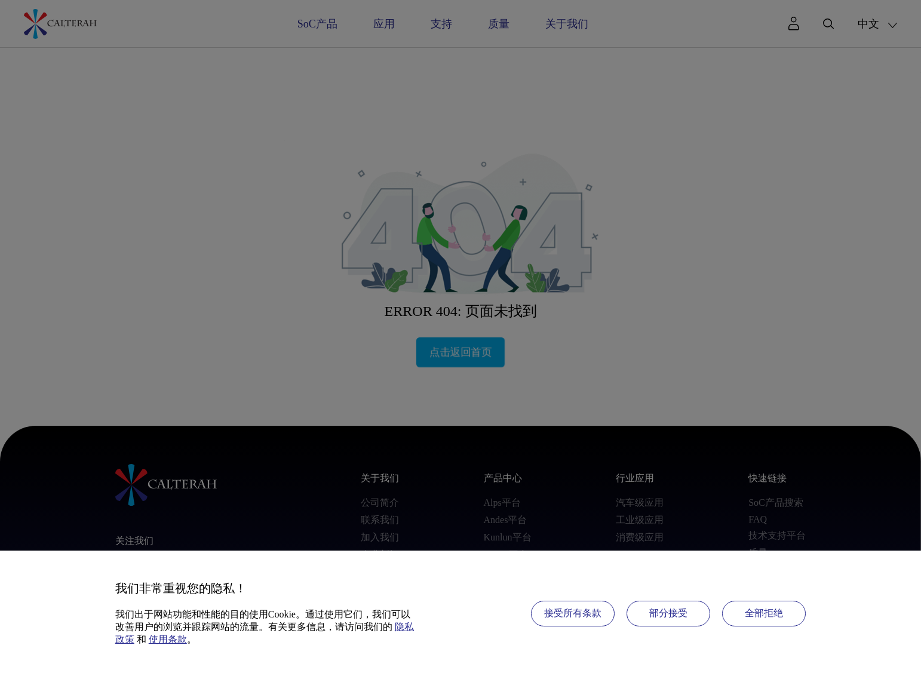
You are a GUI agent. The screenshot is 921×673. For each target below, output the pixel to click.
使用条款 (168, 639)
